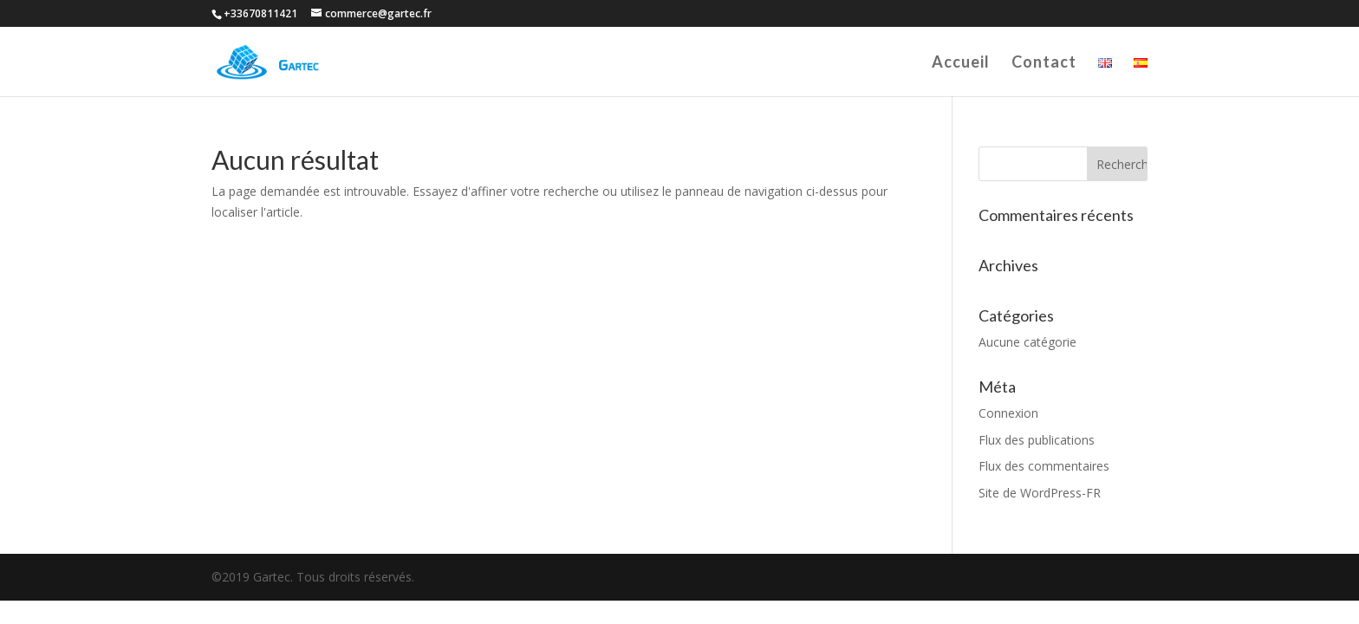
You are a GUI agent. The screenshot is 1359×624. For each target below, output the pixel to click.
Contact (1043, 63)
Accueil (961, 63)
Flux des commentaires (1044, 466)
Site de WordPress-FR (1040, 492)
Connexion (1008, 413)
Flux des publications (1037, 440)
